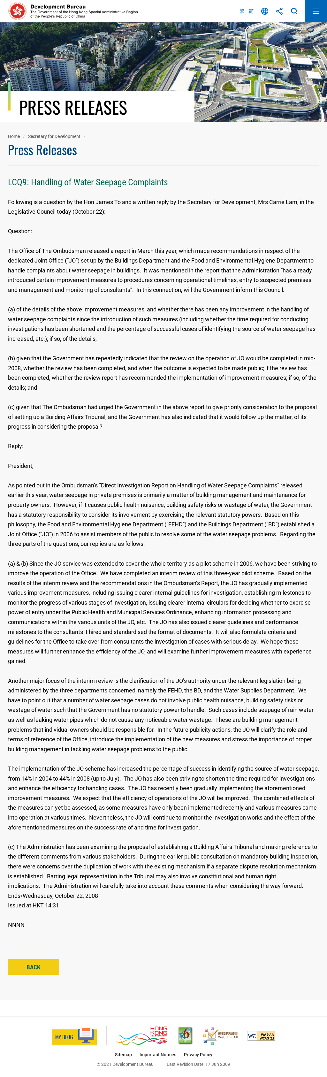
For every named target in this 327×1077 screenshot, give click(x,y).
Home (14, 136)
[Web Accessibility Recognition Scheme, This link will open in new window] (220, 1036)
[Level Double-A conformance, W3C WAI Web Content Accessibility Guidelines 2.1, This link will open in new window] (261, 1036)
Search (294, 11)
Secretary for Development (54, 136)
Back (34, 967)
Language (264, 11)
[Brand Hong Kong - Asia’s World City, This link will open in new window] (141, 1036)
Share (279, 11)
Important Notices (158, 1054)
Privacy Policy (198, 1054)
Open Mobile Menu (316, 11)
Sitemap (123, 1054)
